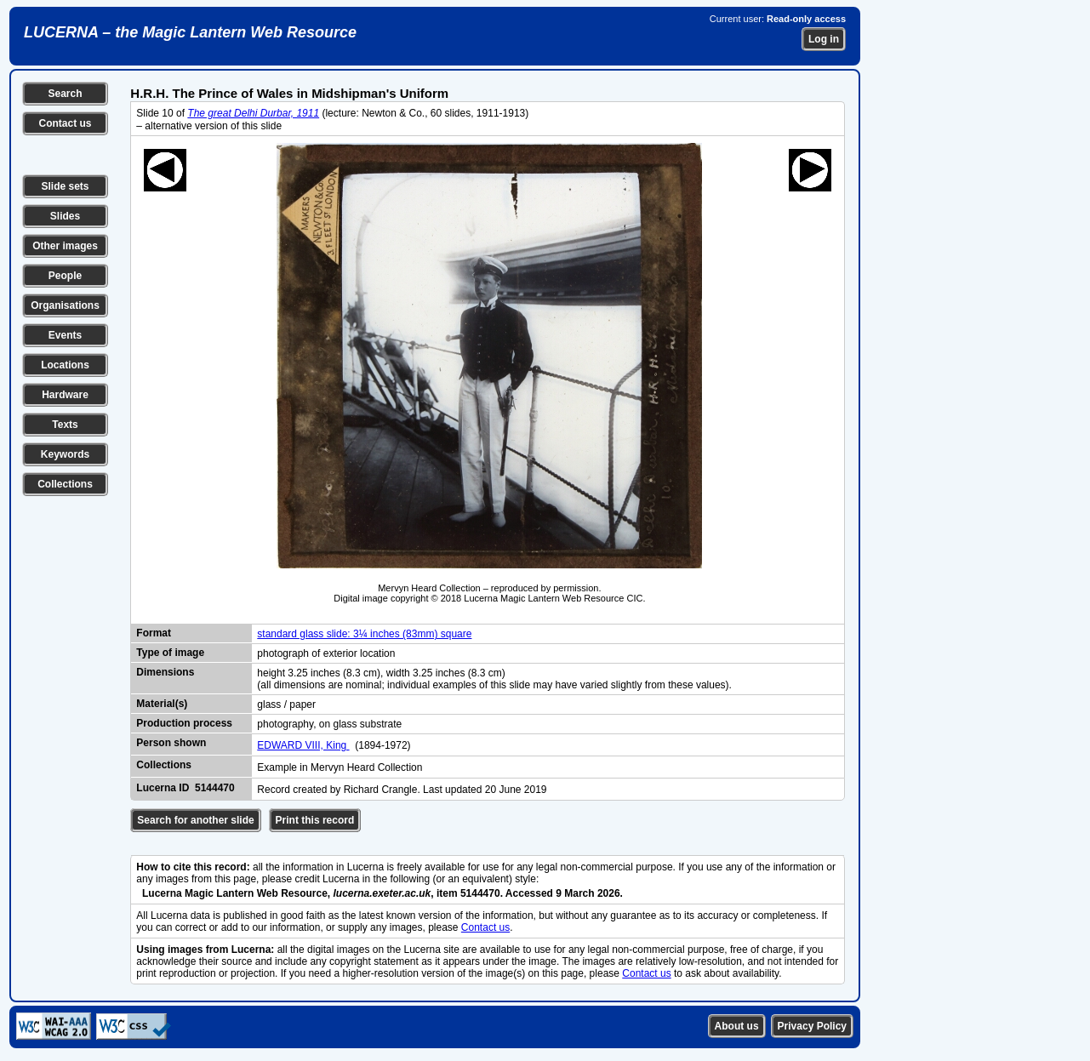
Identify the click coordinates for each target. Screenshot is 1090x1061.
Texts (64, 425)
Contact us (64, 123)
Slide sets (64, 186)
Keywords (65, 454)
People (65, 276)
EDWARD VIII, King (303, 745)
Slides (65, 216)
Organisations (65, 305)
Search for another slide (195, 820)
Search (65, 94)
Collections (65, 484)
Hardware (65, 395)
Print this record (315, 820)
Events (65, 335)
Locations (65, 365)
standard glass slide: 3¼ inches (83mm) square (364, 634)
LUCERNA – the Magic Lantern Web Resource (190, 32)
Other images (65, 246)
